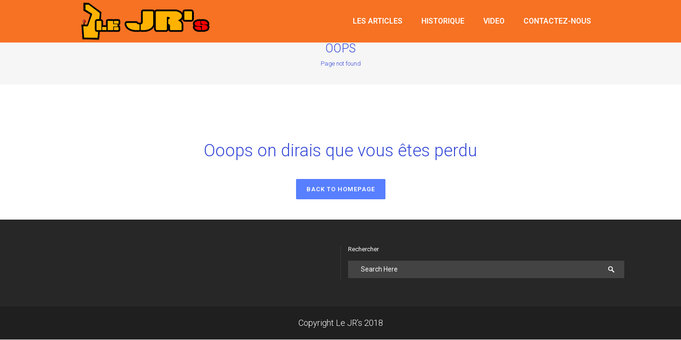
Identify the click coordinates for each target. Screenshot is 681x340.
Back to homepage (340, 189)
